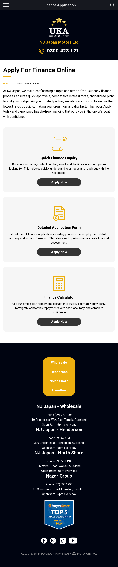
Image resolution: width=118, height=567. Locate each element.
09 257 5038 (63, 438)
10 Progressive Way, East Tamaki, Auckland (59, 419)
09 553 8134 (63, 461)
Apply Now (59, 182)
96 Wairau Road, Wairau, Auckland (59, 466)
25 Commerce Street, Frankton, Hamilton (59, 489)
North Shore (59, 381)
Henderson (59, 372)
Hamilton (59, 390)
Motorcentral (84, 553)
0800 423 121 (63, 51)
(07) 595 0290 (63, 484)
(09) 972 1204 (63, 414)
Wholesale (59, 362)
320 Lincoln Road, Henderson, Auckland (59, 442)
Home (6, 83)
